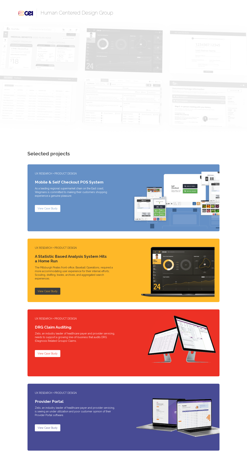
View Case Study (48, 208)
